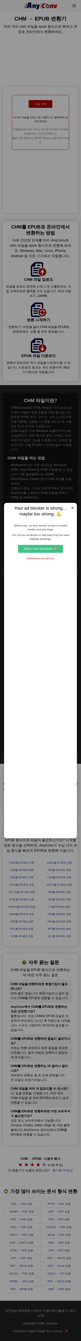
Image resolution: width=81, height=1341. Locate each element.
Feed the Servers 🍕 (40, 548)
